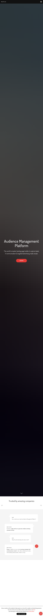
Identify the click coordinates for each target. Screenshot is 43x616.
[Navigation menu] (41, 1)
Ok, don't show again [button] (21, 613)
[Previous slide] (2, 505)
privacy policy (31, 611)
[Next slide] (41, 505)
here (34, 609)
